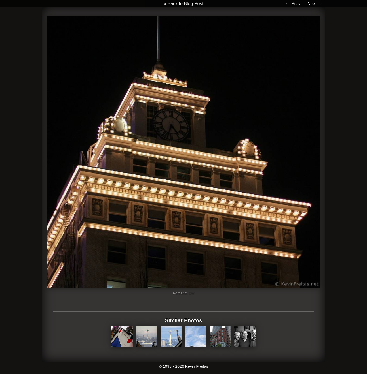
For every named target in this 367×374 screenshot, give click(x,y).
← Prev (292, 3)
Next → (314, 3)
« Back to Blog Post (183, 3)
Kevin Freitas (196, 366)
